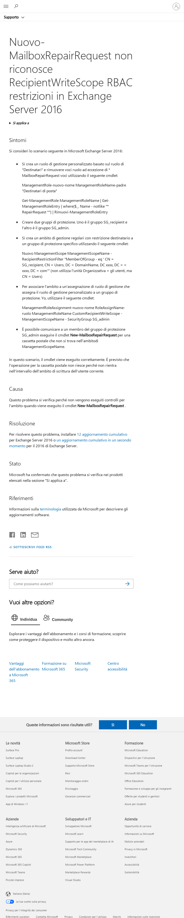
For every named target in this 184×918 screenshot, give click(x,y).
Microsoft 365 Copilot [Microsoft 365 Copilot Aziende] (18, 864)
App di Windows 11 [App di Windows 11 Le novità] (17, 804)
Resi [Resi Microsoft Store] (67, 773)
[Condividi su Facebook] (12, 533)
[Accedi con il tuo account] (176, 6)
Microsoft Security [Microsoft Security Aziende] (16, 834)
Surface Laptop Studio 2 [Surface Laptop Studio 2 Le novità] (19, 765)
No (142, 724)
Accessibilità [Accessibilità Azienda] (132, 864)
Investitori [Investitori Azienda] (130, 857)
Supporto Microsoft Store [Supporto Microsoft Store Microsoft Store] (79, 765)
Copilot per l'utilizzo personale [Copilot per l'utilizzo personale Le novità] (23, 781)
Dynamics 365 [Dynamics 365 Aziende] (14, 849)
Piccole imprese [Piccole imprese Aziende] (15, 880)
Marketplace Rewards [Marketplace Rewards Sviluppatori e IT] (78, 872)
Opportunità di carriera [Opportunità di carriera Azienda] (138, 826)
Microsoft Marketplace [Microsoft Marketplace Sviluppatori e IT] (78, 857)
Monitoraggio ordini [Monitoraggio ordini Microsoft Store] (76, 781)
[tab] (25, 619)
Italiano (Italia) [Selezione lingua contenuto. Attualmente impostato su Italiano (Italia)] (21, 893)
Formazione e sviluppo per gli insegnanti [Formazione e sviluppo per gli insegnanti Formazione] (148, 788)
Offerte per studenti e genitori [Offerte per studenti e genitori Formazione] (142, 796)
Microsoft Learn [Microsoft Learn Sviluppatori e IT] (74, 834)
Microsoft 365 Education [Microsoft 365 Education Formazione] (139, 773)
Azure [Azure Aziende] (9, 841)
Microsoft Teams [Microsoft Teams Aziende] (15, 872)
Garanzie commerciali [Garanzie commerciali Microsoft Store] (78, 796)
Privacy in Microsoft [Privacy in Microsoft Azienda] (136, 849)
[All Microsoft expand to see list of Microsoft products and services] (6, 6)
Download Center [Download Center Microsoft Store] (75, 758)
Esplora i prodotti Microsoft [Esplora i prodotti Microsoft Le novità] (22, 796)
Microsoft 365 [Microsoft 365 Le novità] (14, 788)
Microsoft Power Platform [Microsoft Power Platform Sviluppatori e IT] (80, 864)
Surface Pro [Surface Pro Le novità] (12, 750)
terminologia (50, 508)
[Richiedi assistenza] (17, 6)
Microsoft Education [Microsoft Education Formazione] (136, 750)
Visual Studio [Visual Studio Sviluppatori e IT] (72, 880)
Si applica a (21, 123)
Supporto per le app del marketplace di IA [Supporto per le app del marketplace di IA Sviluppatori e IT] (89, 841)
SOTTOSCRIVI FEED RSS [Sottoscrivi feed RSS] (32, 547)
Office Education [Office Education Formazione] (134, 781)
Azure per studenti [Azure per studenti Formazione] (135, 804)
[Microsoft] (92, 3)
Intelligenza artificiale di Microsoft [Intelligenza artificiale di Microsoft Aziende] (26, 826)
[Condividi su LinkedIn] (21, 533)
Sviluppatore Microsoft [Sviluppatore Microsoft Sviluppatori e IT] (78, 826)
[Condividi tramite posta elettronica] (33, 533)
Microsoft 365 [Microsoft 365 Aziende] (14, 857)
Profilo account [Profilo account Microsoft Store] (73, 750)
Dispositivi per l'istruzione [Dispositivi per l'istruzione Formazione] (140, 758)
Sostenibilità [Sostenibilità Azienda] (132, 872)
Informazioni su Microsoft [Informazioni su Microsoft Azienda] (139, 834)
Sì (112, 724)
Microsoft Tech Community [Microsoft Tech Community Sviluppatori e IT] (80, 849)
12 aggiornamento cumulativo (102, 434)
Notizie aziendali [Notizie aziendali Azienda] (134, 841)
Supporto (12, 17)
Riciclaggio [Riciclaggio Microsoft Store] (71, 788)
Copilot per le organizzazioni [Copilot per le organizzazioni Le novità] (22, 773)
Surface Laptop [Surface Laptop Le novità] (14, 758)
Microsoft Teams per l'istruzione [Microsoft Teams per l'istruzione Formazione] (143, 765)
